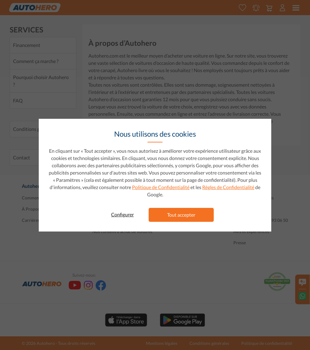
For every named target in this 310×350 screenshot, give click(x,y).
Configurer (122, 214)
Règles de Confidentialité (228, 187)
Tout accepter (181, 215)
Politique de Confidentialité (161, 187)
